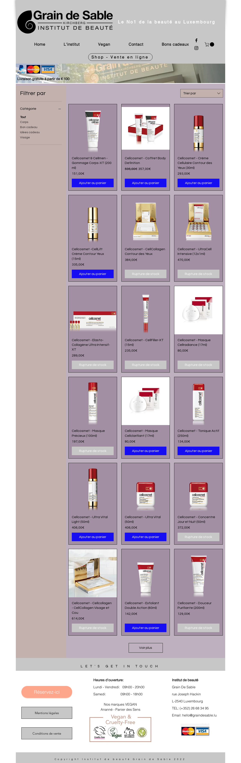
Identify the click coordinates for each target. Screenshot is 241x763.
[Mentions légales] (46, 713)
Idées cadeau (30, 132)
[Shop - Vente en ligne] (120, 57)
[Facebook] (196, 40)
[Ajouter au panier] (93, 183)
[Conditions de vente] (46, 733)
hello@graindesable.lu (199, 715)
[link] (210, 44)
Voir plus (145, 647)
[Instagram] (196, 48)
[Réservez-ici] (46, 692)
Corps (24, 122)
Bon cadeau (28, 127)
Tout (23, 117)
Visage (25, 137)
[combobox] (201, 93)
